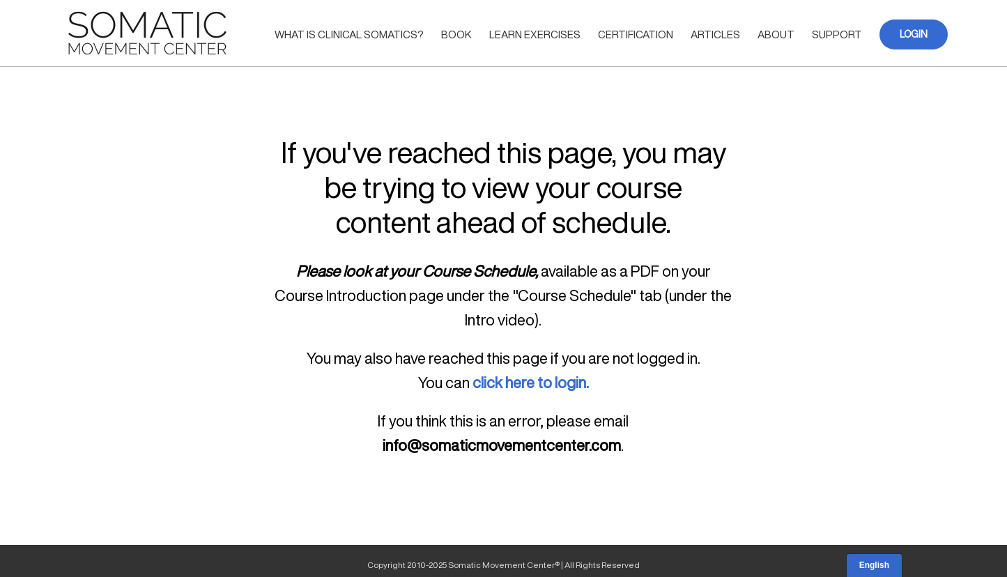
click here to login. (530, 382)
